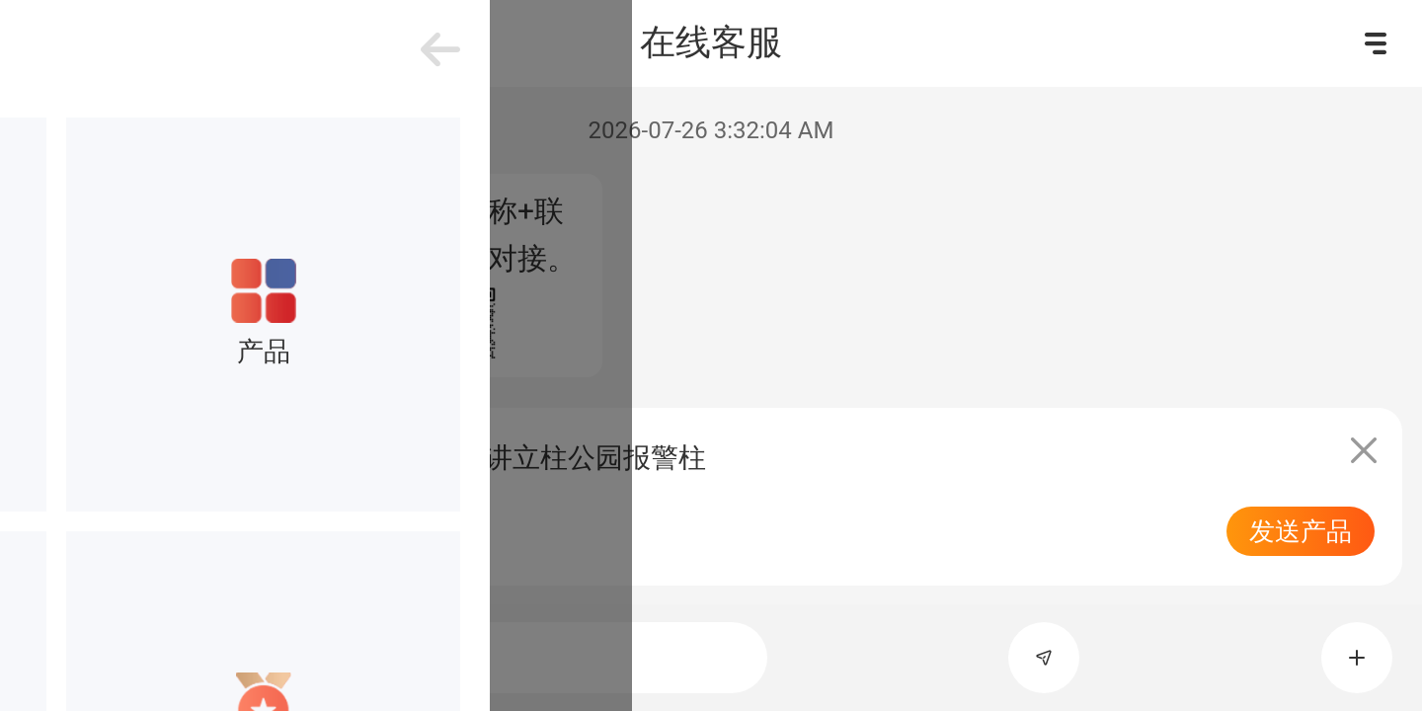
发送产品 (1300, 531)
